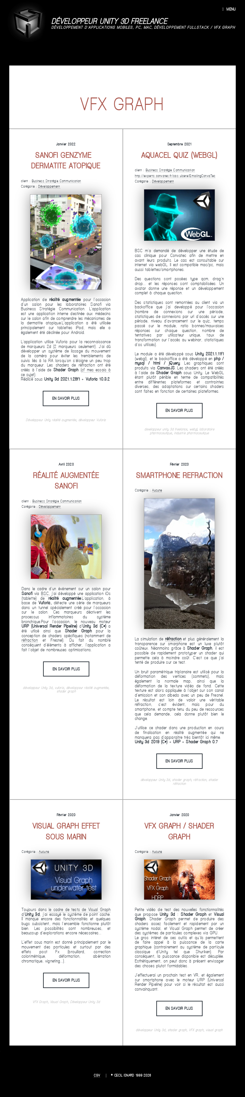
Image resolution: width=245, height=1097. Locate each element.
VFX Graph (40, 1002)
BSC (45, 593)
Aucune (157, 490)
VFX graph (196, 1030)
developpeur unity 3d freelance (166, 429)
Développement (49, 186)
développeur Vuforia (92, 420)
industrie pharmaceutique (191, 433)
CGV (97, 1075)
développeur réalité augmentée (87, 688)
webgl (193, 429)
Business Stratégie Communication (56, 181)
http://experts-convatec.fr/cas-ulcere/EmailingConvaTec (175, 176)
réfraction (199, 780)
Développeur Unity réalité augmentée (51, 420)
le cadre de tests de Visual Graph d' (66, 912)
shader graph (66, 691)
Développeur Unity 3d (85, 1002)
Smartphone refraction (179, 475)
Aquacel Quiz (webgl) (179, 155)
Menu (231, 9)
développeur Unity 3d (38, 688)
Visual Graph (59, 1002)
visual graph (214, 1030)
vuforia (59, 688)
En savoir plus (66, 398)
